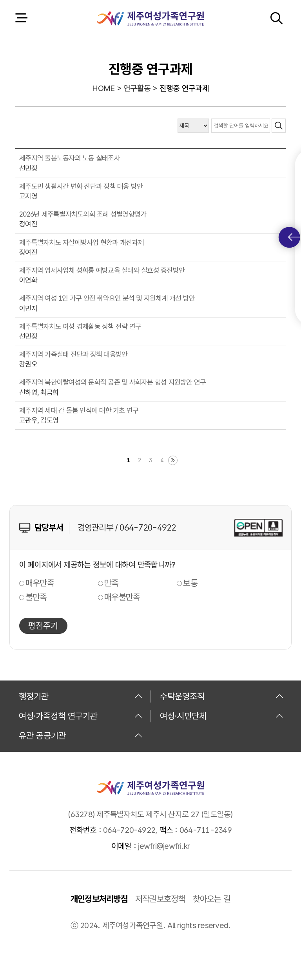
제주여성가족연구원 (150, 18)
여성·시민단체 (222, 716)
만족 (111, 583)
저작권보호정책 (160, 899)
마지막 (173, 460)
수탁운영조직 (222, 696)
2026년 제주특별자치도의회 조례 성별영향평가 (82, 214)
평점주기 (43, 625)
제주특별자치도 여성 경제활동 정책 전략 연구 (80, 326)
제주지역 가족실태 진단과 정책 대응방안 (73, 354)
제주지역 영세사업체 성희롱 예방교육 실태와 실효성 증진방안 (102, 270)
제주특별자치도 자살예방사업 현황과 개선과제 (81, 242)
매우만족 (39, 583)
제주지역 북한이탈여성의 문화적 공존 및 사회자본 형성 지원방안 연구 (112, 382)
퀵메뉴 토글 (294, 237)
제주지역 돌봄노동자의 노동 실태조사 (69, 158)
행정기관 (81, 696)
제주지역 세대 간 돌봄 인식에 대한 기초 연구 (78, 410)
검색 (276, 18)
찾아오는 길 (212, 899)
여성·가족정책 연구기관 (81, 716)
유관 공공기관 (81, 735)
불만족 (36, 597)
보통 (190, 583)
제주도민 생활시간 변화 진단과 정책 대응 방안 (81, 186)
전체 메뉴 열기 (21, 18)
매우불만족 (122, 597)
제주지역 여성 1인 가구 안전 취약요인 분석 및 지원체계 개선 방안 (107, 298)
